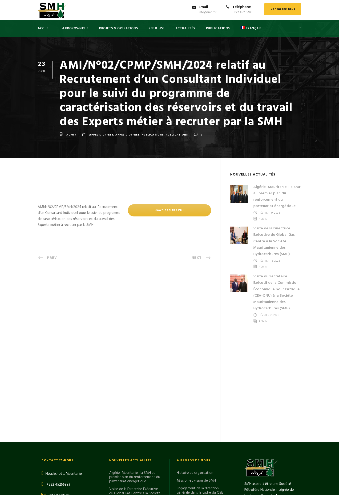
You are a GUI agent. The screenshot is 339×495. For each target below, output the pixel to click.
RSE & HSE (157, 28)
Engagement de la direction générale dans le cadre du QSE (200, 385)
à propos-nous (75, 28)
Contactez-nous (282, 9)
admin (71, 135)
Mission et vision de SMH (196, 375)
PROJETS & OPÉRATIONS (118, 28)
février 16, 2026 (269, 261)
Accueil (44, 28)
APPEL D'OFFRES (101, 135)
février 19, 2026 (269, 213)
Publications (152, 135)
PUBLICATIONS (218, 28)
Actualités (185, 28)
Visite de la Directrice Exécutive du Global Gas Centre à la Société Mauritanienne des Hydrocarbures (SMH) (274, 241)
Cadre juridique (188, 395)
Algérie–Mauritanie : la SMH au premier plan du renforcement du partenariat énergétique (277, 196)
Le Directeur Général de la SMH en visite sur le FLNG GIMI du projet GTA (135, 433)
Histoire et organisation (195, 368)
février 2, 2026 (269, 315)
